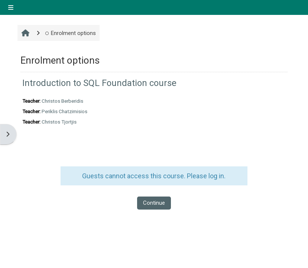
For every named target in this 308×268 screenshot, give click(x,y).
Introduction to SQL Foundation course (99, 83)
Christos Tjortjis (59, 122)
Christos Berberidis (62, 101)
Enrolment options (70, 33)
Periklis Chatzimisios (64, 111)
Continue (154, 203)
